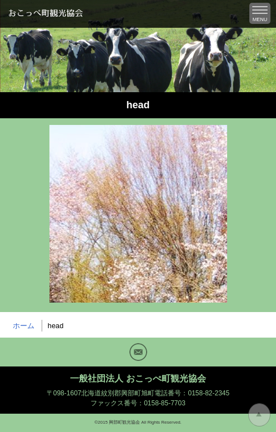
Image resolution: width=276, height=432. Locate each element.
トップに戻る (259, 414)
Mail (138, 352)
